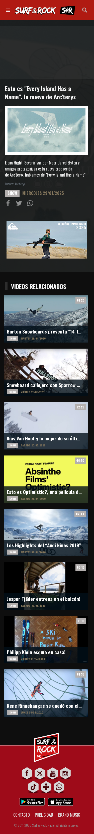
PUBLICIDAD (44, 815)
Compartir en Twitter (20, 204)
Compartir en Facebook (9, 204)
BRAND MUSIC (69, 815)
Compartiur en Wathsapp (31, 204)
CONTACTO (21, 815)
